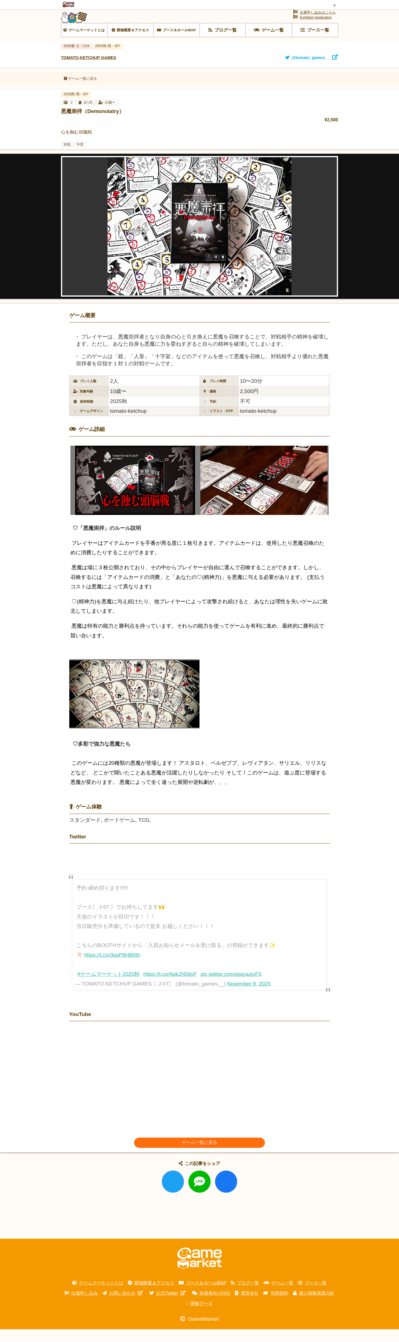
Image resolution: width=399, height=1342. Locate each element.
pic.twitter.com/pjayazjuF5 (231, 987)
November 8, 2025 (249, 996)
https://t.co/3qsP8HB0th (112, 968)
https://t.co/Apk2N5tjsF (170, 987)
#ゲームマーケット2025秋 (109, 987)
